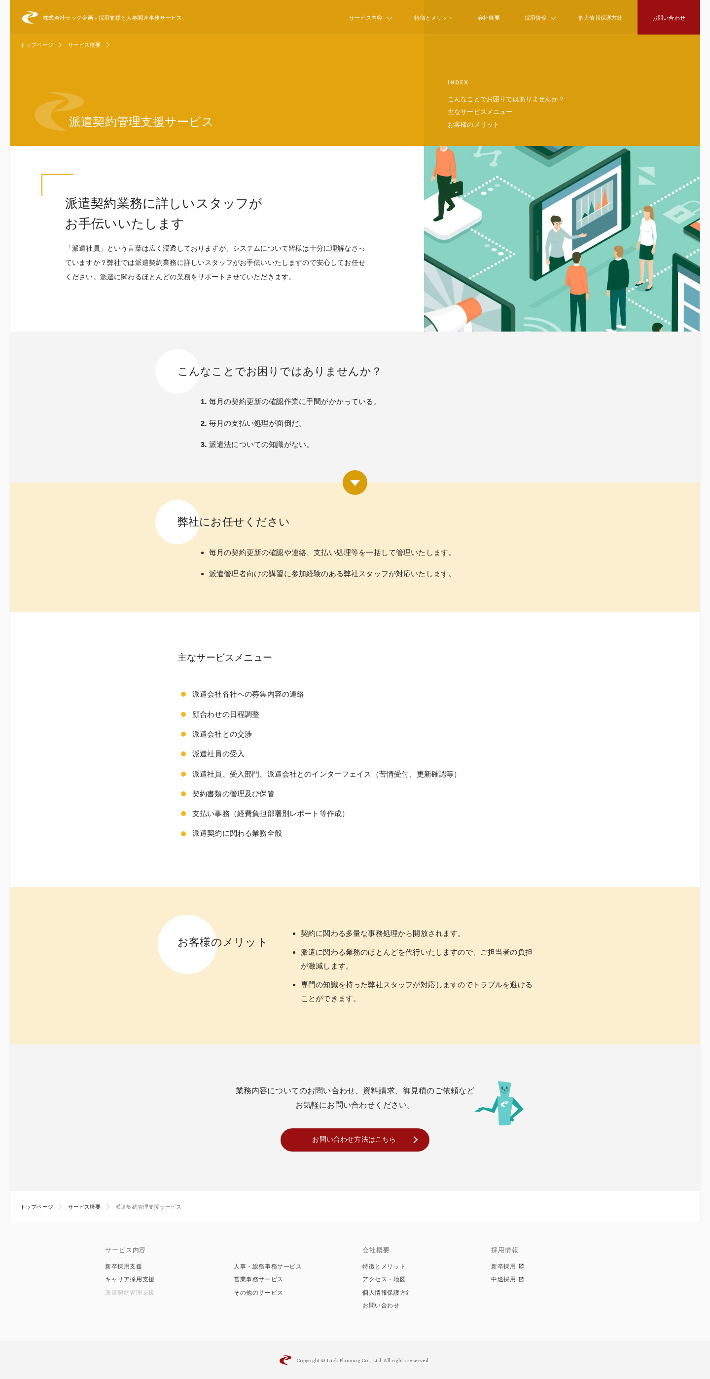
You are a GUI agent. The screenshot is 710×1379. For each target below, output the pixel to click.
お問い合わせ (668, 18)
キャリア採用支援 (130, 1279)
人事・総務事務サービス (268, 1266)
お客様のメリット (473, 124)
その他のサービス (259, 1292)
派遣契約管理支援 (130, 1292)
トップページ (36, 45)
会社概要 (489, 18)
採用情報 (535, 18)
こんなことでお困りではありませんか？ (506, 99)
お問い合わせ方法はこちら (354, 1139)
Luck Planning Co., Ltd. (354, 1360)
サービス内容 (365, 18)
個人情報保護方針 (600, 18)
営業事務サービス (259, 1279)
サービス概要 (84, 45)
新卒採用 (507, 1266)
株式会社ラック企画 (102, 17)
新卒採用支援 (123, 1266)
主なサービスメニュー (480, 111)
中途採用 (507, 1279)
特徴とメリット (433, 18)
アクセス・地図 (384, 1279)
